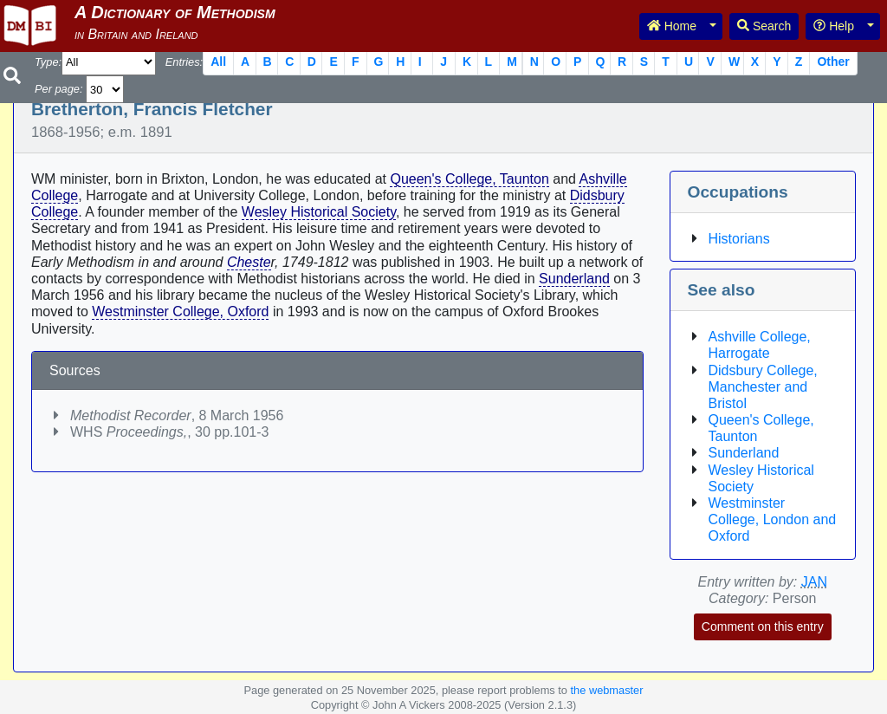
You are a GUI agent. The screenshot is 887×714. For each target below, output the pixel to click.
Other (833, 61)
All (218, 61)
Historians (739, 238)
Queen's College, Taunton (469, 179)
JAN (814, 581)
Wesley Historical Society (319, 211)
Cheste (249, 262)
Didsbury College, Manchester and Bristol (763, 387)
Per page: (59, 88)
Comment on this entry (763, 626)
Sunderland (574, 278)
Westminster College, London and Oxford (773, 519)
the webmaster (607, 690)
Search (764, 26)
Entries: (184, 61)
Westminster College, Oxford (180, 311)
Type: (48, 61)
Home (671, 26)
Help (833, 26)
